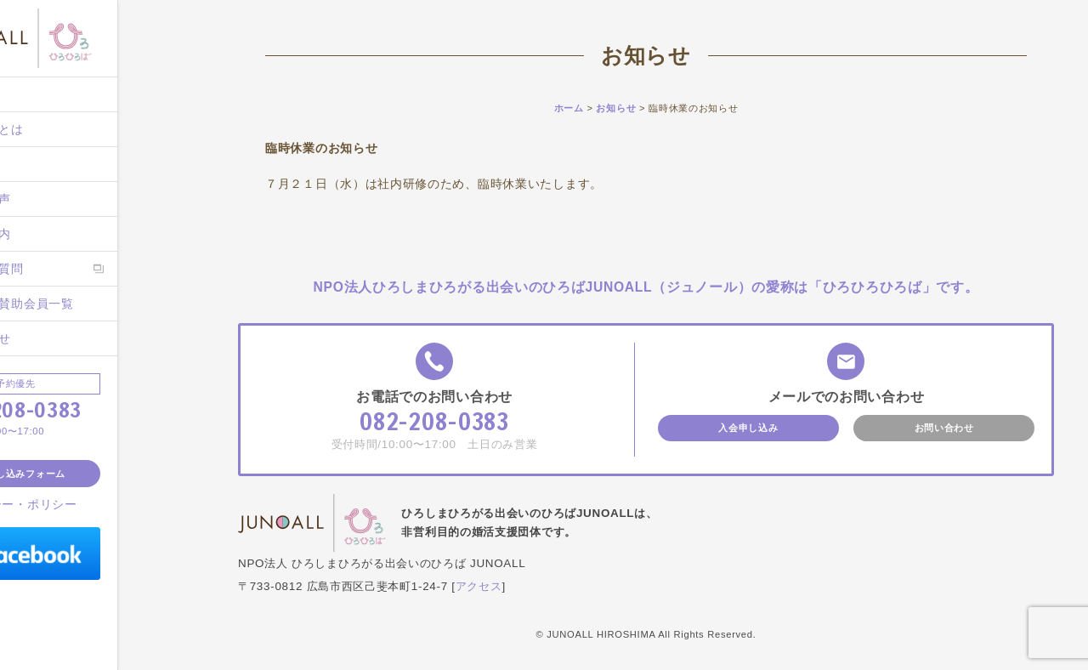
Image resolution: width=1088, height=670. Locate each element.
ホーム (41, 94)
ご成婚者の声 (59, 199)
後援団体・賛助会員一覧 (91, 303)
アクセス (479, 586)
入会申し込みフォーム (101, 473)
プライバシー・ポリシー (94, 504)
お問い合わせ (59, 338)
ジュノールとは (66, 129)
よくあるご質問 (66, 268)
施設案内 (47, 164)
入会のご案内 (59, 234)
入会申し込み (748, 428)
